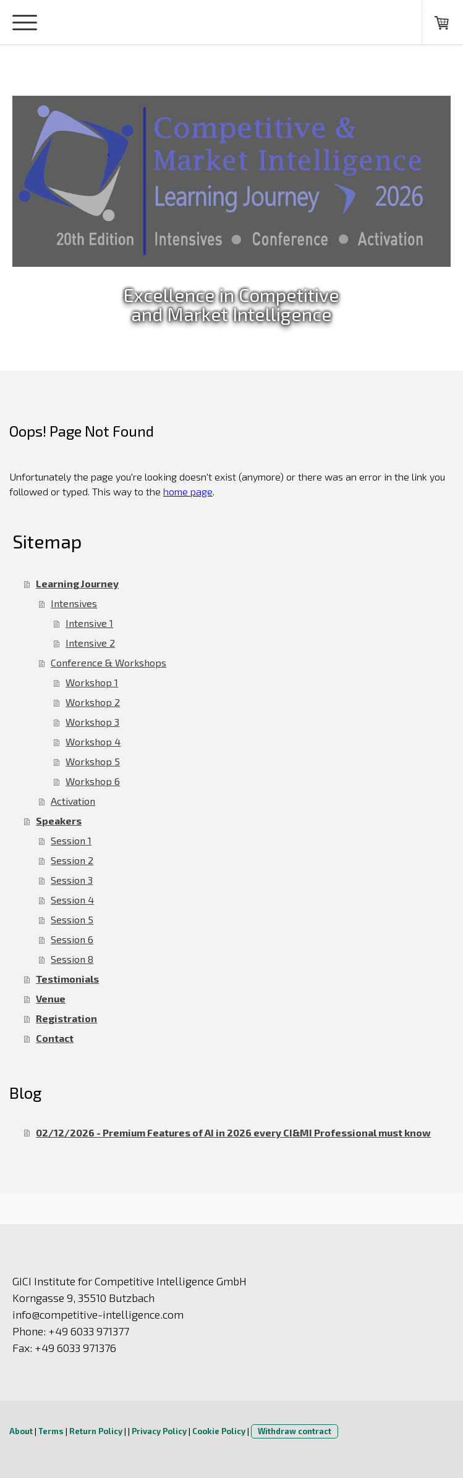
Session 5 (72, 919)
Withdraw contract (294, 1431)
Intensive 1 (89, 623)
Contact (55, 1038)
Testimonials (67, 979)
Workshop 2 (93, 702)
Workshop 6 (93, 781)
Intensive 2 (90, 643)
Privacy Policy (159, 1431)
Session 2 (72, 860)
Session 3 (72, 880)
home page (188, 491)
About (21, 1431)
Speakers (59, 820)
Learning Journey (77, 583)
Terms (51, 1431)
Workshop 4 (93, 741)
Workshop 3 (92, 722)
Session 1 (71, 840)
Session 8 (72, 959)
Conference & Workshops (108, 662)
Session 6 (72, 939)
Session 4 (72, 899)
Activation (73, 801)
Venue (51, 998)
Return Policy (95, 1431)
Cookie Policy (218, 1431)
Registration (66, 1018)
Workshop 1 (92, 682)
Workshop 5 (93, 761)
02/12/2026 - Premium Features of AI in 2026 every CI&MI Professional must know (233, 1132)
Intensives (74, 603)
